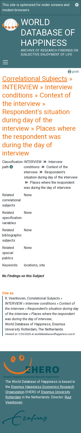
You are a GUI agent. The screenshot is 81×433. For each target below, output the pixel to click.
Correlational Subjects (34, 78)
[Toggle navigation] (5, 62)
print (73, 72)
